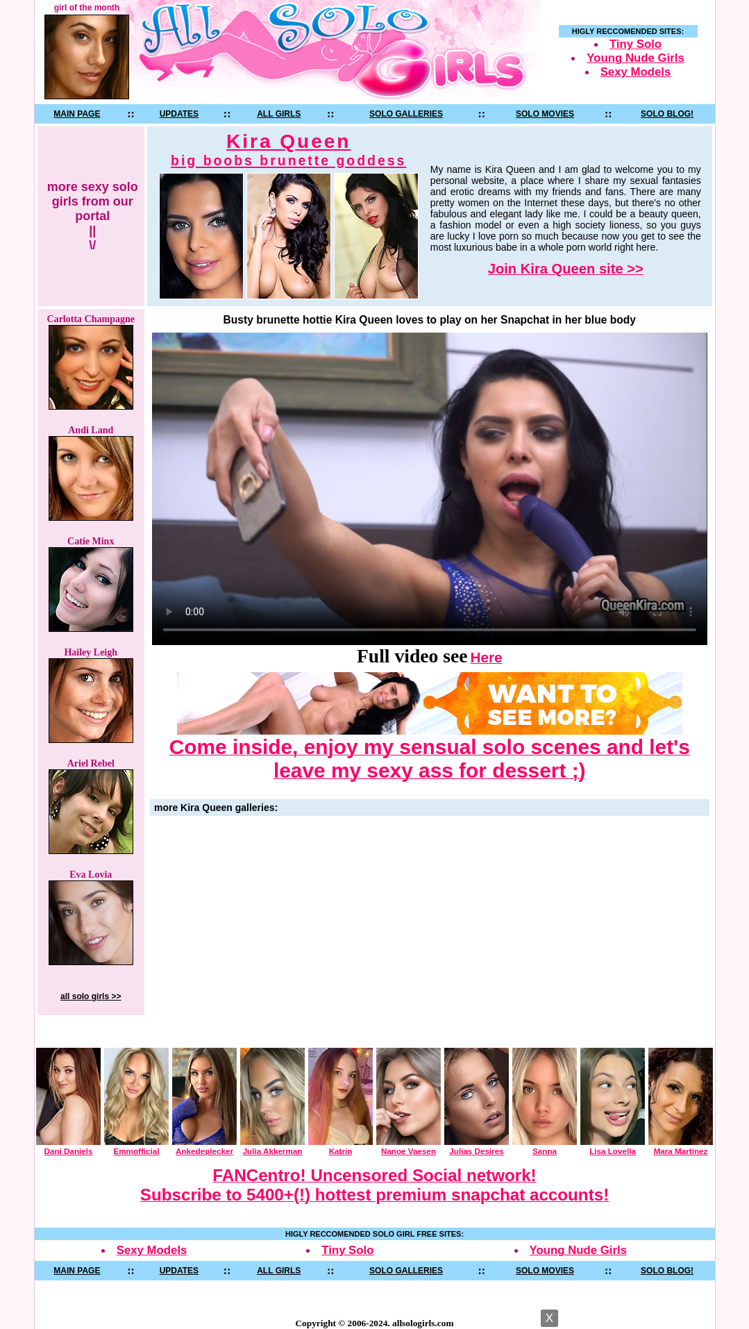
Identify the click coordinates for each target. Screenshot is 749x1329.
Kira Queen (288, 150)
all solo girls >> (90, 996)
